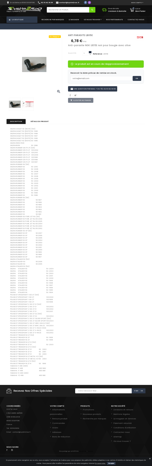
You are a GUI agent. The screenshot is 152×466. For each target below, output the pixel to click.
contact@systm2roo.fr (21, 432)
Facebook (8, 450)
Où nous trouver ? (93, 19)
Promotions (88, 409)
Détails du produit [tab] (40, 121)
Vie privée (82, 451)
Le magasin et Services (125, 418)
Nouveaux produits (92, 414)
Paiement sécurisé (123, 423)
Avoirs (55, 427)
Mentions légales (122, 414)
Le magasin (74, 19)
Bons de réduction (61, 436)
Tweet (75, 95)
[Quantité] (85, 53)
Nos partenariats (114, 19)
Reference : (98, 54)
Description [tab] (16, 121)
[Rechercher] (68, 10)
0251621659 (14, 428)
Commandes (58, 423)
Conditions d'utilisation (125, 427)
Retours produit (60, 418)
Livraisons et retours (123, 409)
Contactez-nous (136, 19)
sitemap (118, 436)
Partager (70, 95)
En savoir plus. (100, 463)
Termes (90, 451)
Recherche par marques (53, 19)
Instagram (12, 450)
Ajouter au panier (81, 100)
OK (137, 78)
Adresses (56, 432)
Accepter (111, 463)
